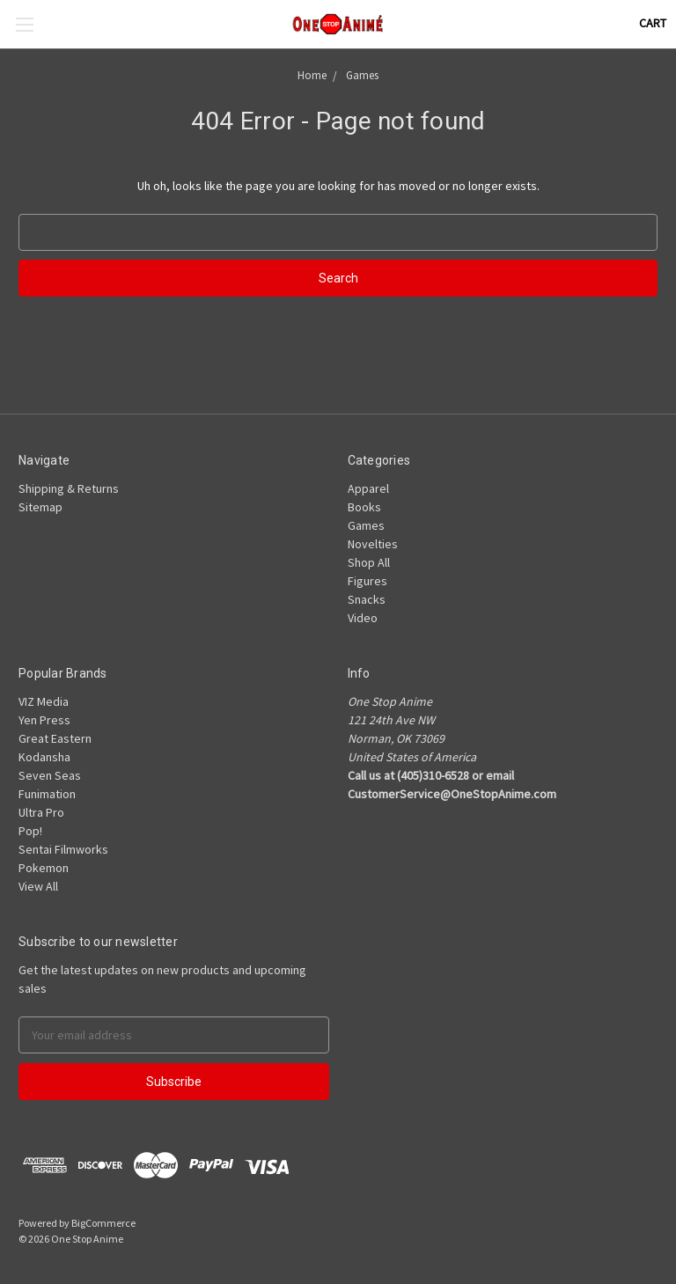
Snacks (367, 599)
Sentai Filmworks (63, 849)
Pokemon (43, 868)
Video (363, 618)
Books (364, 507)
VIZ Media (43, 701)
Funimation (47, 794)
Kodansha (44, 757)
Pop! (30, 831)
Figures (367, 581)
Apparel (368, 488)
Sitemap (40, 507)
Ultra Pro (41, 812)
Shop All (369, 562)
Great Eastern (55, 738)
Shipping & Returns (68, 488)
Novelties (373, 544)
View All (38, 886)
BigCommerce (103, 1222)
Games (366, 525)
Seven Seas (49, 775)
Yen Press (44, 720)
